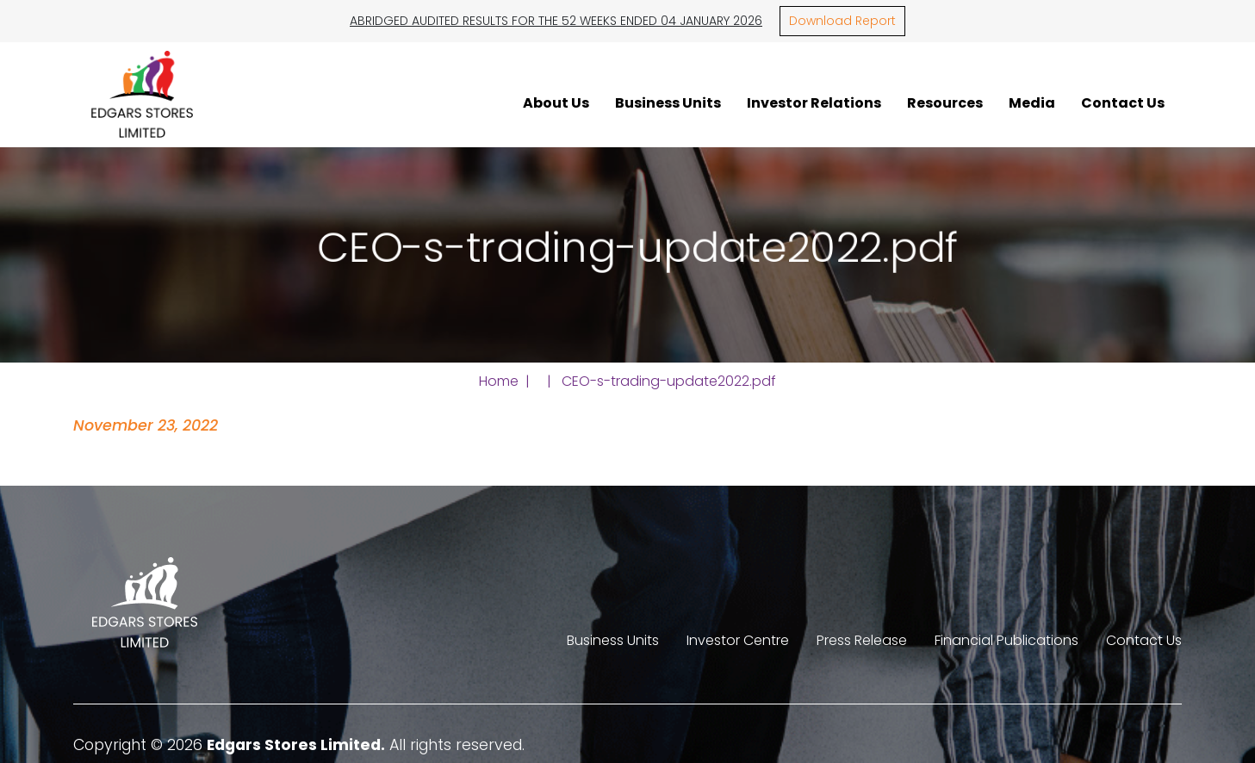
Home (499, 381)
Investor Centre (738, 640)
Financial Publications (1006, 640)
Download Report (842, 20)
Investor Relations (814, 102)
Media (1032, 102)
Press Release (862, 640)
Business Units (668, 102)
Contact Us (1123, 102)
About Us (556, 102)
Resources (945, 102)
